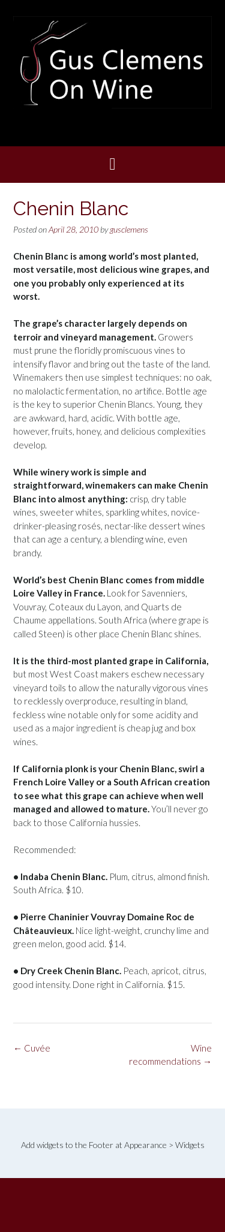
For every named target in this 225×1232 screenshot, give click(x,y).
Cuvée (31, 1048)
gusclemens (129, 229)
